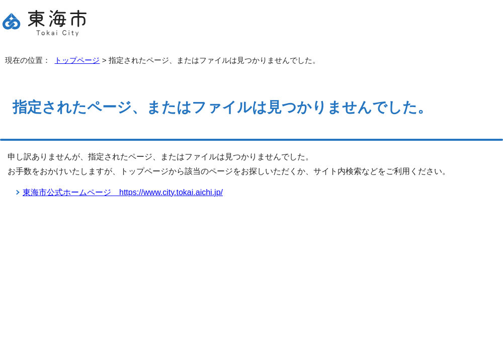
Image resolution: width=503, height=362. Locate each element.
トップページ (77, 60)
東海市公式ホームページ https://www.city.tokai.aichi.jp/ (123, 192)
